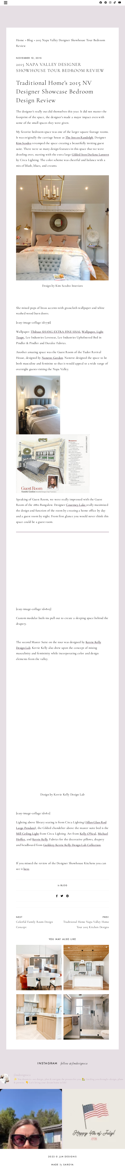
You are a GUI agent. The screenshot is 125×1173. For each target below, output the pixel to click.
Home (20, 40)
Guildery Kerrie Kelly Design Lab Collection (72, 845)
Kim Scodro (23, 143)
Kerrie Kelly (40, 839)
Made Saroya (62, 1164)
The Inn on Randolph (79, 137)
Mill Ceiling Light (27, 834)
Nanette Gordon (52, 358)
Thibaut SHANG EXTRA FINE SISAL (56, 332)
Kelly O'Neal (88, 834)
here (26, 869)
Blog (30, 40)
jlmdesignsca (80, 1063)
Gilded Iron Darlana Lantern (90, 154)
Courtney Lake (76, 505)
